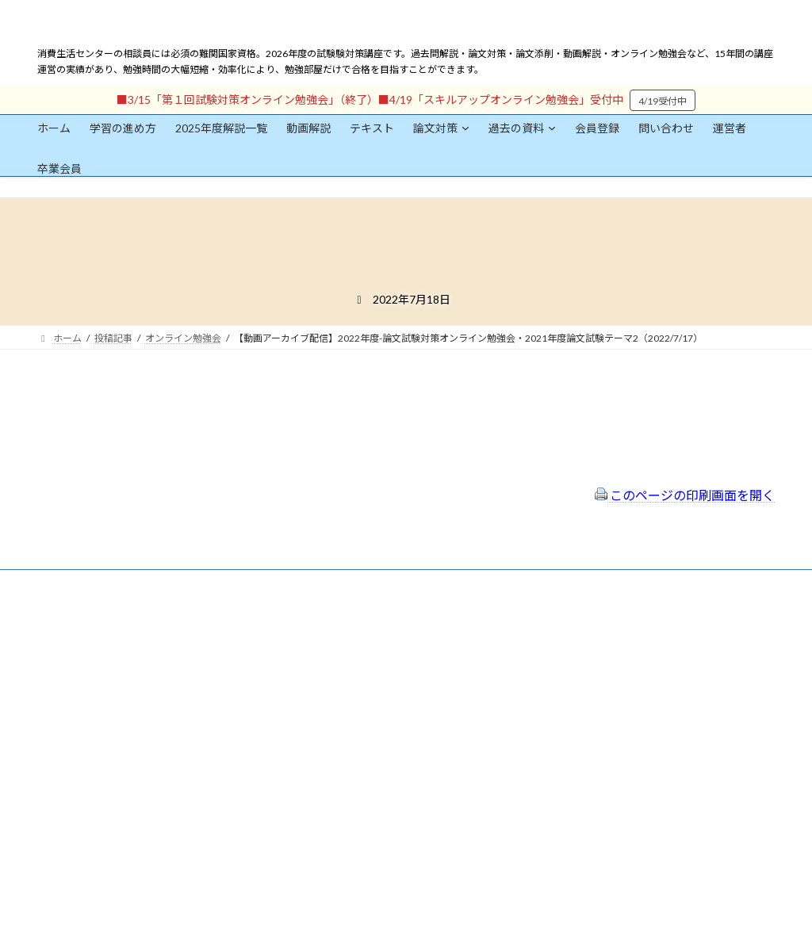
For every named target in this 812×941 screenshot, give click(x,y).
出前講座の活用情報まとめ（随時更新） (391, 730)
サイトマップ (333, 688)
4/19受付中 (662, 101)
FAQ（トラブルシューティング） (376, 710)
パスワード (61, 772)
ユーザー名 (61, 700)
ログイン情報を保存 (105, 853)
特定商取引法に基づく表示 (362, 646)
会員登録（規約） (343, 625)
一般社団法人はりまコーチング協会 (621, 632)
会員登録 (85, 658)
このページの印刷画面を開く (685, 495)
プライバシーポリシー (352, 668)
